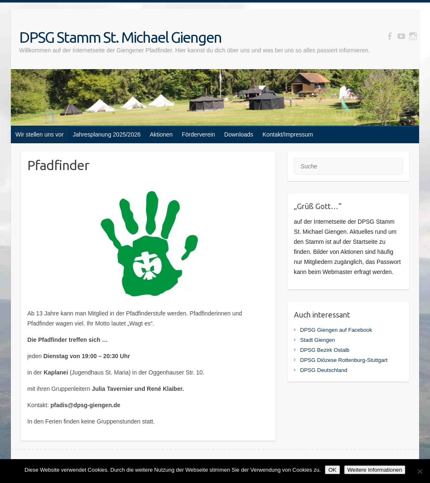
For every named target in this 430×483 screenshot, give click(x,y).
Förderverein (198, 134)
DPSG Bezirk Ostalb (325, 350)
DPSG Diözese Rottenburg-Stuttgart (344, 360)
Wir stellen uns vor (39, 134)
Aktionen (161, 134)
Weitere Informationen (375, 470)
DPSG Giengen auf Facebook (336, 330)
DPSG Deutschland (324, 370)
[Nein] (419, 471)
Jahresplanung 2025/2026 (107, 134)
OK (332, 470)
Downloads (238, 134)
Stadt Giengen (317, 340)
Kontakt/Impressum (288, 134)
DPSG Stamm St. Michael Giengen (120, 37)
